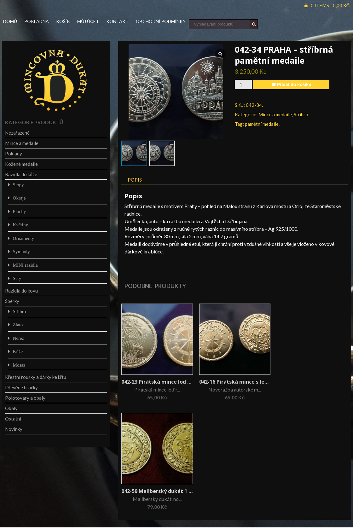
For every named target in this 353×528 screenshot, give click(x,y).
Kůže (18, 351)
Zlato (18, 324)
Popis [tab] (135, 180)
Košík (63, 21)
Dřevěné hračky (21, 387)
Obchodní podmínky (161, 21)
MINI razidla (25, 265)
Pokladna (36, 21)
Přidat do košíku (294, 84)
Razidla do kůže (21, 174)
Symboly (21, 251)
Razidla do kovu (21, 290)
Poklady (13, 153)
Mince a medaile (275, 114)
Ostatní (13, 418)
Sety (17, 278)
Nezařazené (17, 133)
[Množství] (243, 84)
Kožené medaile (21, 164)
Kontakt (117, 21)
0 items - (330, 5)
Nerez (18, 338)
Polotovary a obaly (25, 398)
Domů (10, 21)
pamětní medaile (262, 124)
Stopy (18, 184)
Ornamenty (23, 238)
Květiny (20, 224)
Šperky (12, 301)
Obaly (11, 408)
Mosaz (19, 365)
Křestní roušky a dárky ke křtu (35, 377)
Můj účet (88, 21)
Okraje (19, 197)
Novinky (13, 429)
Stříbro (301, 114)
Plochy (19, 211)
